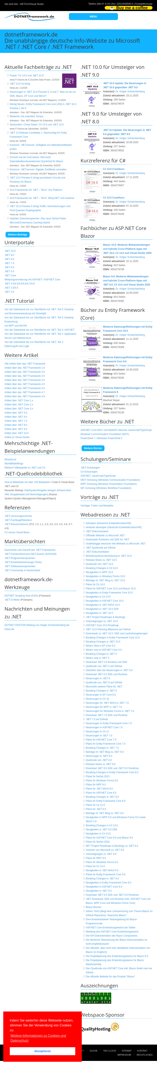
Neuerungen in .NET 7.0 (99, 735)
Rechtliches (145, 1055)
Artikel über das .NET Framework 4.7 (24, 392)
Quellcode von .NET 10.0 (99, 564)
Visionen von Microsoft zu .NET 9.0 (105, 850)
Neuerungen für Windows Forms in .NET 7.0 (110, 711)
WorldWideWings (13, 463)
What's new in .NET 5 (97, 658)
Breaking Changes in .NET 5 (101, 653)
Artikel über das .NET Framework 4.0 (24, 380)
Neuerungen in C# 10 (97, 698)
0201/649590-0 (125, 3)
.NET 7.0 (9, 263)
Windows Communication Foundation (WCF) (105, 434)
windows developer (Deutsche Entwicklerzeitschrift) (114, 527)
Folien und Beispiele (102, 505)
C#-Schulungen (89, 471)
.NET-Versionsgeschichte (18, 516)
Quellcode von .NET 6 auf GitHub (104, 682)
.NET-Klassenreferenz (16, 524)
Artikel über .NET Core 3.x (18, 408)
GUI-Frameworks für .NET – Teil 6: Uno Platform (36, 189)
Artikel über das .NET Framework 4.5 (24, 384)
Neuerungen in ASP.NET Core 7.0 (104, 727)
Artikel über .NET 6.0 (15, 416)
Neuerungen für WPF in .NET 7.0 (104, 707)
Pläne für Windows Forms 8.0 (102, 780)
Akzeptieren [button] (42, 1051)
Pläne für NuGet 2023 (98, 776)
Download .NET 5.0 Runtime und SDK (106, 662)
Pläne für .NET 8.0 (96, 809)
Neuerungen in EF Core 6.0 (101, 694)
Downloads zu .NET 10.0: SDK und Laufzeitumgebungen (117, 633)
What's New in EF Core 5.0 (100, 645)
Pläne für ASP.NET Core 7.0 (101, 739)
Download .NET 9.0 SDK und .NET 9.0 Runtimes (112, 894)
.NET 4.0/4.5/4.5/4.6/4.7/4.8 (19, 283)
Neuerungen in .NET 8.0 (99, 756)
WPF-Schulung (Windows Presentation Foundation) (109, 484)
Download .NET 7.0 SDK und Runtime (106, 715)
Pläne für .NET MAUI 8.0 (99, 788)
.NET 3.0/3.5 (11, 287)
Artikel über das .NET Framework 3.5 (24, 376)
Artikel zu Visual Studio (17, 437)
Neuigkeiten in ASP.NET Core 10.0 (104, 600)
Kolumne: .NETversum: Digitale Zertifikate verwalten (38, 169)
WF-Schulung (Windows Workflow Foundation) (106, 488)
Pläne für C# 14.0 (95, 584)
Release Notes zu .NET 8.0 (101, 764)
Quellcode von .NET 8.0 (99, 760)
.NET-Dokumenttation (97, 551)
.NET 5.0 (9, 271)
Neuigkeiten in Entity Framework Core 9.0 (108, 882)
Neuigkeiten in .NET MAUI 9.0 (102, 870)
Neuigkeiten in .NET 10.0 (99, 613)
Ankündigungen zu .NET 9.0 (101, 854)
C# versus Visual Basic (17, 532)
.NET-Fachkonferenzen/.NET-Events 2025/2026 (30, 554)
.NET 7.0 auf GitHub (97, 719)
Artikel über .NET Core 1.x (18, 400)
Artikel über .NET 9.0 (15, 429)
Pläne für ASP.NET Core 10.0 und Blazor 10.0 (111, 588)
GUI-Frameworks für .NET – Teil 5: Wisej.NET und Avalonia (42, 198)
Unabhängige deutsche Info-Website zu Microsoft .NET (116, 543)
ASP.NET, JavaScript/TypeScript (98, 475)
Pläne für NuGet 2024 (98, 841)
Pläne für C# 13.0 (95, 866)
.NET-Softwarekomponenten (19, 566)
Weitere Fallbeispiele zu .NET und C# (24, 467)
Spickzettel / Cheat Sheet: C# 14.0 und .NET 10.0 (37, 124)
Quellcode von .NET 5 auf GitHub (104, 666)
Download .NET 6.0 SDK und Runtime (106, 674)
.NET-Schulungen (90, 467)
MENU (93, 16)
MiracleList (10, 459)
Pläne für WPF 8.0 (96, 784)
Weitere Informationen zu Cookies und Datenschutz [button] (38, 1038)
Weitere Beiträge (17, 234)
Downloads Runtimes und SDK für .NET (107, 539)
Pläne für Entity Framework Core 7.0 (106, 743)
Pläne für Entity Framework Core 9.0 (106, 874)
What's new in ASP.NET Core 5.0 (104, 649)
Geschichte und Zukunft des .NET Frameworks (29, 550)
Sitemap (126, 1050)
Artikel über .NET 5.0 (15, 412)
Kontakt (142, 1050)
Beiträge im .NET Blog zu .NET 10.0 (105, 580)
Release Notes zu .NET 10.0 (101, 560)
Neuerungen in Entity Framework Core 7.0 (109, 723)
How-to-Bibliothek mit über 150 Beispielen (27, 482)
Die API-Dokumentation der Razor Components (111, 935)
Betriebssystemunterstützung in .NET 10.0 (109, 555)
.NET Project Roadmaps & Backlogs (105, 617)
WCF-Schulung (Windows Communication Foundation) (110, 479)
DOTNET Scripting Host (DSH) (21, 595)
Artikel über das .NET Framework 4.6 (24, 388)
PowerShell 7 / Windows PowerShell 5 (101, 438)
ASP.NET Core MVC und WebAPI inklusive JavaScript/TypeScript (116, 430)
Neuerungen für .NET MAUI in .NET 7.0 (107, 702)
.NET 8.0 (9, 259)
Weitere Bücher (93, 448)
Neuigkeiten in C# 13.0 (98, 833)
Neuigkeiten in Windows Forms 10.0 (105, 576)
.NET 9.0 (9, 255)
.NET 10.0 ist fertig (20, 83)
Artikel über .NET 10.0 (16, 433)
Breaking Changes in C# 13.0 (102, 825)
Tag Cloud (109, 1050)
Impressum (124, 1055)
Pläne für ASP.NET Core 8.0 (101, 792)
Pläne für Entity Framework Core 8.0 (106, 801)
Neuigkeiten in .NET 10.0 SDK (102, 609)
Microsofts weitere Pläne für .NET (104, 686)
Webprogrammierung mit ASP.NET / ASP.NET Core (32, 279)
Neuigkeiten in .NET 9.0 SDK (102, 829)
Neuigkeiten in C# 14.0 (98, 596)
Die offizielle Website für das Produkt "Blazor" (110, 976)
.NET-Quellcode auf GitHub (101, 547)
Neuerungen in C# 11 (97, 731)
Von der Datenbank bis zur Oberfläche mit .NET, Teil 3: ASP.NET (39, 329)
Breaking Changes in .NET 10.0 (103, 641)
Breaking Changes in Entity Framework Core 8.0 (112, 772)
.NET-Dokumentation (97, 531)
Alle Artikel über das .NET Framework (24, 363)
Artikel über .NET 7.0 (15, 420)
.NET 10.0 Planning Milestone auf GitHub (108, 629)
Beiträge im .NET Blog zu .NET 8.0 (105, 752)
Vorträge (85, 505)
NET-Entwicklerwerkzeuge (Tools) (23, 562)
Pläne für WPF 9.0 (96, 858)
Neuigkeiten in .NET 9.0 (99, 890)
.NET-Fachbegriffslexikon (18, 520)
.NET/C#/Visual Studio (31, 4)
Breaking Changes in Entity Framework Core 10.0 (113, 637)
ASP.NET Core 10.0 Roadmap (102, 625)
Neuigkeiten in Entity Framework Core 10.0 (109, 592)
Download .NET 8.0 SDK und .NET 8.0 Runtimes (112, 768)
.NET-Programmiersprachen (19, 558)
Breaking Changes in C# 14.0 (102, 568)
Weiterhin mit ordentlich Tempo (26, 116)
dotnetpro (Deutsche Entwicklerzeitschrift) (108, 523)
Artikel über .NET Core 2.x (18, 404)
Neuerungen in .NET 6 (98, 678)
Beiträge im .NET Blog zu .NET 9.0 (105, 813)
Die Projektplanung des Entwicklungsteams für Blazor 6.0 (117, 956)
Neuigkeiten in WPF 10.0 (99, 572)
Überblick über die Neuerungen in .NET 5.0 (109, 670)
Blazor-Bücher (93, 907)
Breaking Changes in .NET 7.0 (102, 747)
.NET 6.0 (9, 267)
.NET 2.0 (9, 291)
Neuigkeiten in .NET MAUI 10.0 (103, 604)
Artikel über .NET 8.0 (15, 425)
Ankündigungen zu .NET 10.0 (102, 621)
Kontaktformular (144, 3)
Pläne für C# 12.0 (95, 805)
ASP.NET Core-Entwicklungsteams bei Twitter (111, 927)
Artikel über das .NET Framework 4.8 (24, 396)
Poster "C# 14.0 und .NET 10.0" (27, 75)
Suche (94, 1050)
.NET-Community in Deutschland (22, 570)
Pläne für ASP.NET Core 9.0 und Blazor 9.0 (109, 837)
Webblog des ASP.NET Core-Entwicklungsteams (112, 931)
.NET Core (10, 275)
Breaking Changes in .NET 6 (101, 690)
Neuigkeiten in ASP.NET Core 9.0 (104, 886)
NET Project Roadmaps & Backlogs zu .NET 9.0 (112, 845)
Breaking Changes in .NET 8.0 (102, 796)
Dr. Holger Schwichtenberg (130, 91)
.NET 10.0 (10, 251)
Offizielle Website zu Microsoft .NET (105, 535)
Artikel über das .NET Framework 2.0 (24, 367)
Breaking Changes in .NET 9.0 (102, 878)
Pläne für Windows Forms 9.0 (102, 862)
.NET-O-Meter (12, 599)
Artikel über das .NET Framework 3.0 (24, 371)
